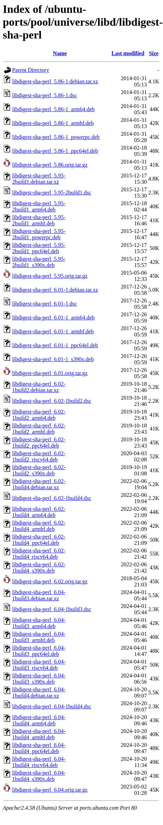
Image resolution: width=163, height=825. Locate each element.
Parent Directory (30, 70)
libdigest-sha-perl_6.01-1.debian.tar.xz (55, 290)
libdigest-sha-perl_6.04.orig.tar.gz (50, 790)
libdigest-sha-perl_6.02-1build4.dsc (51, 498)
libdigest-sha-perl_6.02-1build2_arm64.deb (38, 415)
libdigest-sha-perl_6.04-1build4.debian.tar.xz (38, 692)
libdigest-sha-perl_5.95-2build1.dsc (51, 192)
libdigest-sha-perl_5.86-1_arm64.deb (53, 109)
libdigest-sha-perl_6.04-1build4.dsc (51, 706)
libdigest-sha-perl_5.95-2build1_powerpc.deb (38, 234)
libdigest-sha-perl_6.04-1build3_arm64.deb (38, 623)
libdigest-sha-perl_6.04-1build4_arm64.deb (38, 720)
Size (153, 53)
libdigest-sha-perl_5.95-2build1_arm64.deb (38, 206)
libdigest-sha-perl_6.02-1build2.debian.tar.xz (38, 387)
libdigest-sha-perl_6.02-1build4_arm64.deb (38, 512)
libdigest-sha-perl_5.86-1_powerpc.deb (55, 137)
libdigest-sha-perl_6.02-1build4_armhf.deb (38, 526)
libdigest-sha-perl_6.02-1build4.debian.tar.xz (38, 484)
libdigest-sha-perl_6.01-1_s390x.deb (53, 359)
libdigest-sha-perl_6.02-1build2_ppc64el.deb (38, 442)
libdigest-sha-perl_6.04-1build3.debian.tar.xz (38, 595)
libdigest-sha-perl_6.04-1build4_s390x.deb (38, 776)
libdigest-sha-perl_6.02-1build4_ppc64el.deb (38, 540)
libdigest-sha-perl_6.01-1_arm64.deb (53, 317)
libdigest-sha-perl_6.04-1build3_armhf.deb (38, 637)
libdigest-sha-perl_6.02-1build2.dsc (51, 401)
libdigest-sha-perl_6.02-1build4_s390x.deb (38, 567)
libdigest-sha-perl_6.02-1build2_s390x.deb (38, 470)
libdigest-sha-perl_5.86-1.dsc (44, 95)
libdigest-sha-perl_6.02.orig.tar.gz (50, 581)
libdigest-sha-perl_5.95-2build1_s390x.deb (38, 262)
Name (60, 53)
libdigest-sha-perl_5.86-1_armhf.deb (53, 123)
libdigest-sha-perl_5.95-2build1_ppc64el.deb (38, 248)
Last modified (128, 53)
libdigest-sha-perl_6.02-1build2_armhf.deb (38, 429)
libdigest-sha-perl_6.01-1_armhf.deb (53, 331)
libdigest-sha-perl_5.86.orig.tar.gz (50, 165)
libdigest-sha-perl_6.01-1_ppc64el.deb (55, 345)
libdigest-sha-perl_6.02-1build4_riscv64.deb (38, 554)
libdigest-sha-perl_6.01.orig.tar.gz (50, 373)
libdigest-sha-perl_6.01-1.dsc (44, 304)
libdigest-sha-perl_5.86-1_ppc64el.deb (55, 151)
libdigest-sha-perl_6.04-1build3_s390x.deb (38, 679)
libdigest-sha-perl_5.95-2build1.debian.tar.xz (38, 179)
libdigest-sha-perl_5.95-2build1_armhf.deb (38, 220)
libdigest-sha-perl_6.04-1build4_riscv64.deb (38, 762)
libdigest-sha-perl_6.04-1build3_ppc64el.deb (38, 651)
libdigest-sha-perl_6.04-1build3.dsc (51, 609)
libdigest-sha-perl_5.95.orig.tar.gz (50, 276)
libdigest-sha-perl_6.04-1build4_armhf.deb (38, 734)
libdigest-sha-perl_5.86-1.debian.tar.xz (55, 81)
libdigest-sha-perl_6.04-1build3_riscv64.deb (38, 665)
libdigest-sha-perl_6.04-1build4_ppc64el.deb (38, 748)
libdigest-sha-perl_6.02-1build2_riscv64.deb (38, 456)
